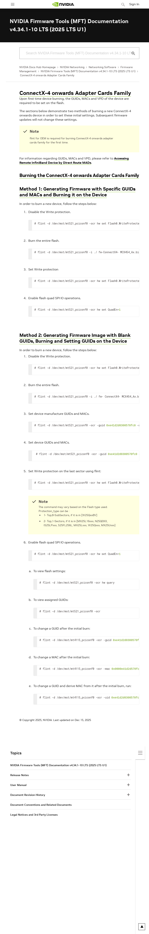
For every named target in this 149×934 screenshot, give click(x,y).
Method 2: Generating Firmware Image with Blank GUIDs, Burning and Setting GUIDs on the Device (75, 338)
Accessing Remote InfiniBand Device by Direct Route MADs (74, 160)
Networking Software (102, 67)
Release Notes (19, 775)
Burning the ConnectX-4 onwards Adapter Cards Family (79, 175)
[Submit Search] (131, 53)
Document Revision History (27, 795)
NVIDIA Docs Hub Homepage (37, 67)
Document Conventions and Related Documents (41, 805)
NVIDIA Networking (72, 67)
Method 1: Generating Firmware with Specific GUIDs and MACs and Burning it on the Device (77, 192)
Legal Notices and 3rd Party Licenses (34, 814)
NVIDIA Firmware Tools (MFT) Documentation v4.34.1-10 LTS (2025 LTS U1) (88, 71)
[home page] (63, 4)
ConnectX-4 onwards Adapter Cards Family (47, 75)
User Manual (18, 785)
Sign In (134, 4)
